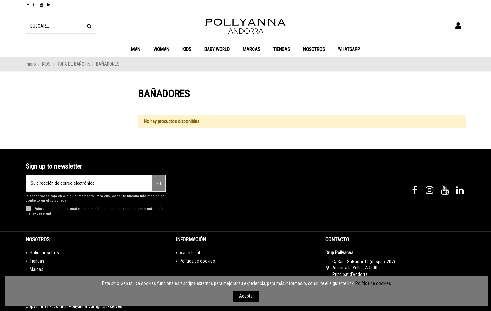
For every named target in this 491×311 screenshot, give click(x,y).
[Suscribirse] (158, 183)
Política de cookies (197, 261)
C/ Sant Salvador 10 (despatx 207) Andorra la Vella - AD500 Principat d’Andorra (363, 268)
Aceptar (246, 296)
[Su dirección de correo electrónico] (89, 183)
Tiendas (37, 261)
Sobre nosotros (44, 252)
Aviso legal (190, 252)
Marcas (36, 269)
